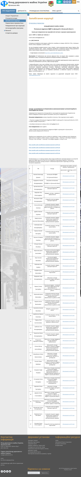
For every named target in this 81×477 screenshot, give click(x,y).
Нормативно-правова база (14, 23)
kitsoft (70, 469)
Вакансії (7, 30)
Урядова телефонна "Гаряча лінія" (36, 445)
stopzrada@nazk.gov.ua (34, 75)
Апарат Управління (12, 16)
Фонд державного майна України (27, 2)
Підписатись (44, 473)
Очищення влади (11, 18)
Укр (74, 2)
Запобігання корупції (13, 21)
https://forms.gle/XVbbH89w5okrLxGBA (54, 52)
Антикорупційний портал (34, 452)
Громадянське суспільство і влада (36, 447)
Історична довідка (12, 33)
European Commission (60, 443)
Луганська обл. (14, 5)
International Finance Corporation (63, 442)
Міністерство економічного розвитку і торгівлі (39, 453)
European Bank (59, 445)
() (68, 176)
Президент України (33, 440)
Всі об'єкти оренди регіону (7, 460)
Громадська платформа (39, 11)
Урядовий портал (32, 443)
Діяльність (22, 11)
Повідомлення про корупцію (15, 25)
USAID (56, 440)
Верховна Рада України (34, 442)
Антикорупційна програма (14, 28)
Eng (78, 2)
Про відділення (8, 11)
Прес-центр (56, 11)
